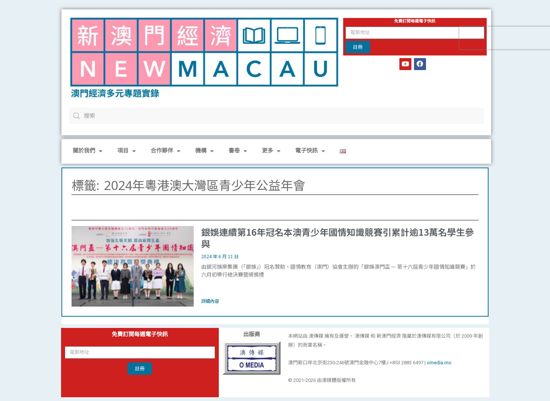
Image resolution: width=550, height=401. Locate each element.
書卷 (238, 151)
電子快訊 (310, 151)
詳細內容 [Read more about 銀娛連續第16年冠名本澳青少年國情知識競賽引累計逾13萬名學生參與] (210, 301)
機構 (204, 151)
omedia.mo (439, 362)
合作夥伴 (165, 151)
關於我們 (87, 151)
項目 (126, 151)
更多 (271, 151)
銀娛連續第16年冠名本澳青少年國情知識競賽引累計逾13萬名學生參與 (337, 237)
